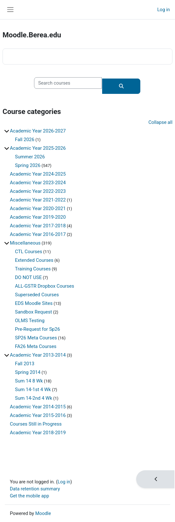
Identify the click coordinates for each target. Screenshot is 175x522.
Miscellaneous (25, 243)
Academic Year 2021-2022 (38, 200)
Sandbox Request (33, 312)
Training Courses (33, 269)
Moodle (43, 513)
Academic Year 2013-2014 (38, 355)
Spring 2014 (27, 372)
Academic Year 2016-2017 (38, 234)
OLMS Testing (30, 320)
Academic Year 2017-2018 (38, 226)
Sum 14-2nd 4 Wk (33, 398)
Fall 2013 (24, 364)
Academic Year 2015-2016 (38, 415)
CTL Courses (28, 251)
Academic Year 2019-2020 (38, 217)
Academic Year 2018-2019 (38, 432)
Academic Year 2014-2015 (38, 407)
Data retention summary (35, 489)
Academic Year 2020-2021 (38, 208)
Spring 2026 (27, 165)
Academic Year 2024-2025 (38, 174)
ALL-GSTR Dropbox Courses (44, 286)
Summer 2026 (30, 157)
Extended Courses (34, 260)
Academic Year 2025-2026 (38, 148)
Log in (163, 9)
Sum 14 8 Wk (29, 381)
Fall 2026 (24, 139)
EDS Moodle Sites (33, 303)
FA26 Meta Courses (35, 346)
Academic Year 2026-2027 (38, 131)
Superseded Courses (37, 295)
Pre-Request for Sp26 (37, 329)
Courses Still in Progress (36, 424)
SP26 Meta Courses (36, 338)
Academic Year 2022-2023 (38, 191)
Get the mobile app (29, 496)
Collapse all (160, 122)
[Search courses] (68, 83)
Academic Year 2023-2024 (38, 182)
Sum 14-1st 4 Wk (33, 389)
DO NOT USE (28, 277)
